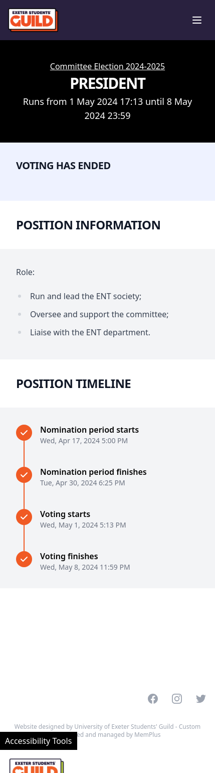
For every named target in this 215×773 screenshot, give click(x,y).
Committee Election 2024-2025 (107, 66)
